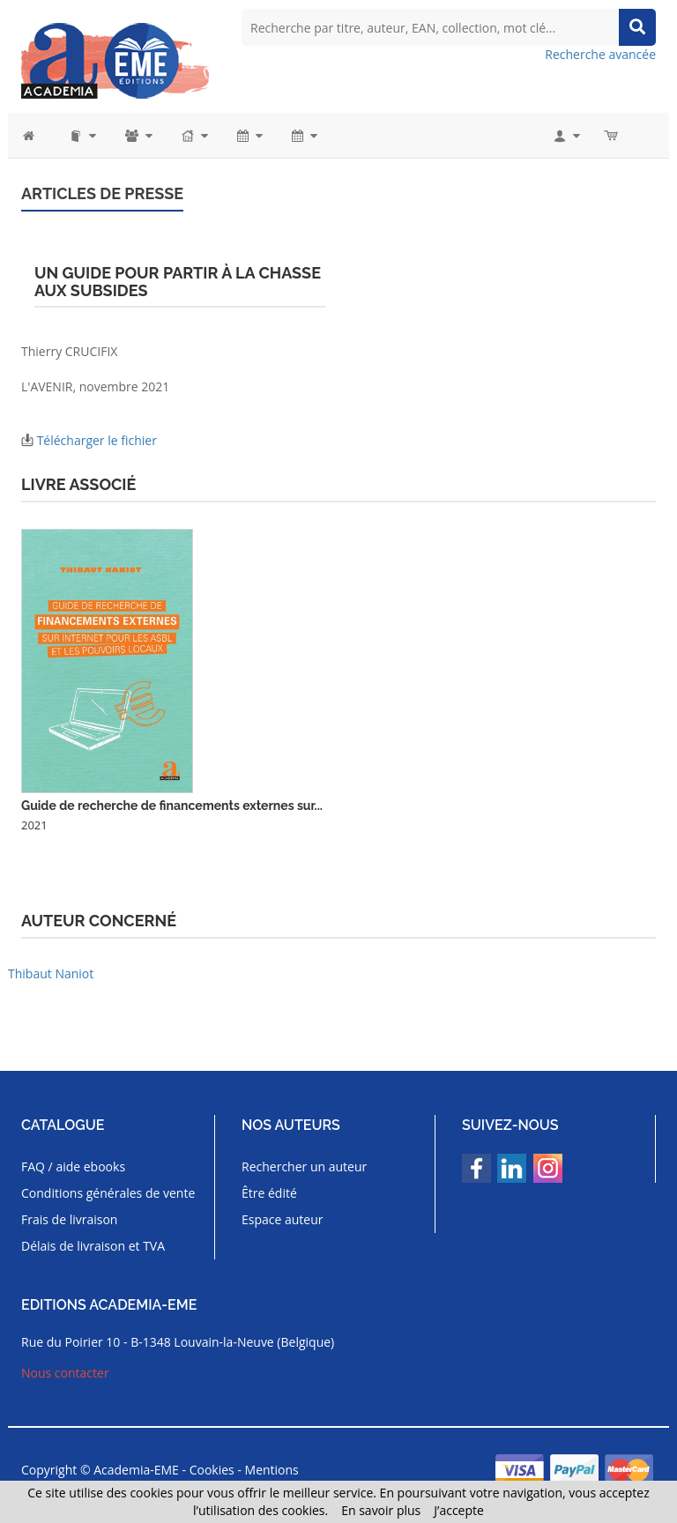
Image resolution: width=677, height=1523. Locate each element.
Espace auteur (283, 1219)
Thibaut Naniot (50, 973)
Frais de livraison (69, 1219)
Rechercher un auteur (304, 1166)
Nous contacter (65, 1372)
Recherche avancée (600, 54)
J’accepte (459, 1510)
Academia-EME (136, 1469)
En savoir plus (380, 1510)
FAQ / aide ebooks (73, 1166)
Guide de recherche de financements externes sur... (172, 806)
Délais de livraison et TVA (93, 1245)
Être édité (269, 1193)
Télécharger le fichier (97, 440)
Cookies (212, 1469)
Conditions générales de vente (108, 1193)
